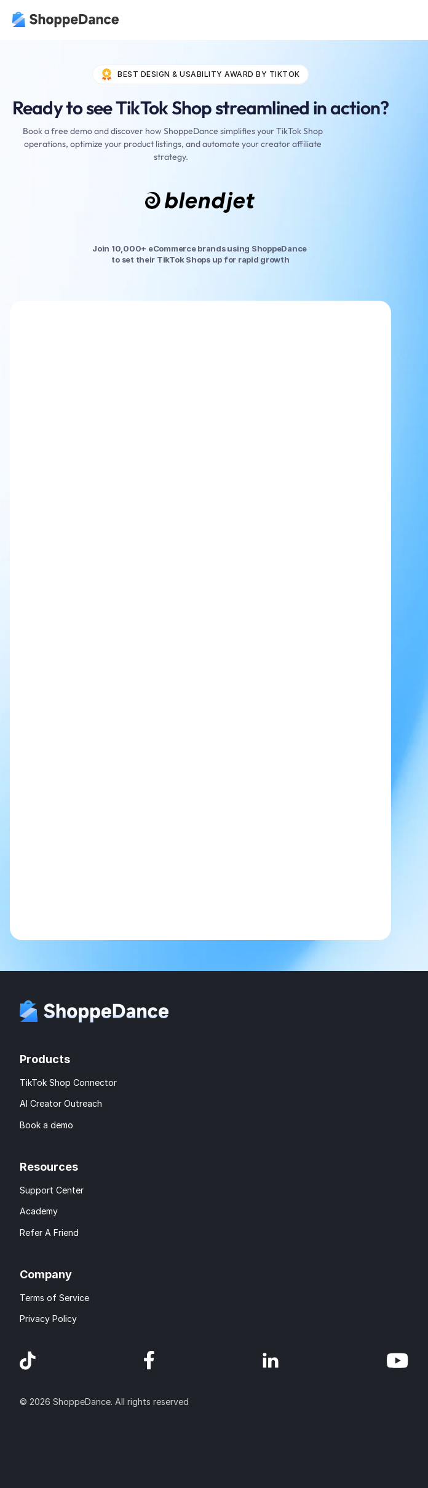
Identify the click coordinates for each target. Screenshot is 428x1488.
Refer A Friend (49, 1232)
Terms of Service (54, 1297)
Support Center (52, 1190)
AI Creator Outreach (61, 1103)
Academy (39, 1211)
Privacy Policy (48, 1318)
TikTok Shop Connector (68, 1082)
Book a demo (46, 1125)
